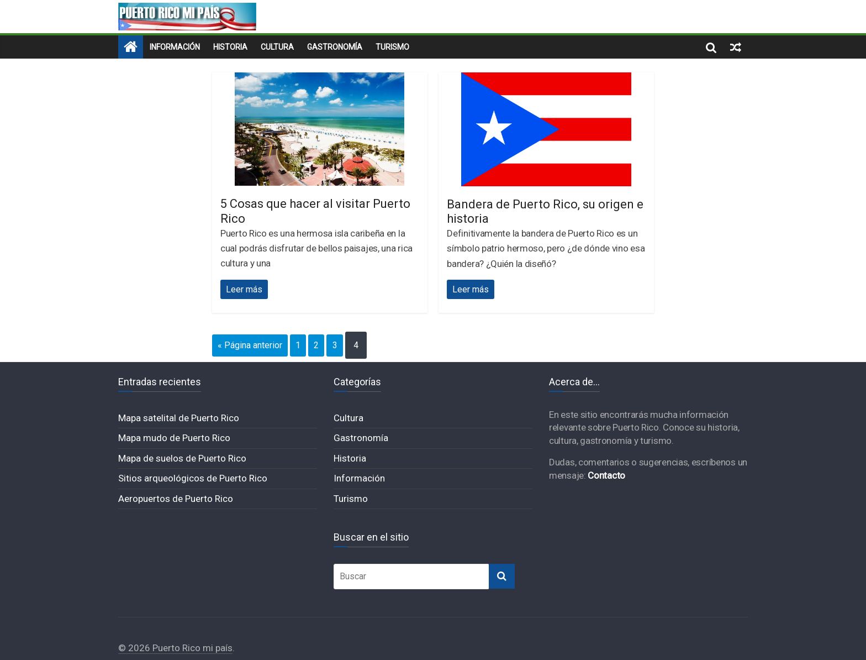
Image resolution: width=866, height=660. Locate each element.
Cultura (277, 47)
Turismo (392, 47)
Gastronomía (334, 47)
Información (175, 47)
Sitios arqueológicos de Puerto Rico (192, 478)
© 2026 (135, 647)
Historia (230, 47)
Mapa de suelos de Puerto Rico (182, 458)
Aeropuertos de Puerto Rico (175, 498)
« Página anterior (250, 345)
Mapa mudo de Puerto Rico (174, 437)
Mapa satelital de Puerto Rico (178, 417)
